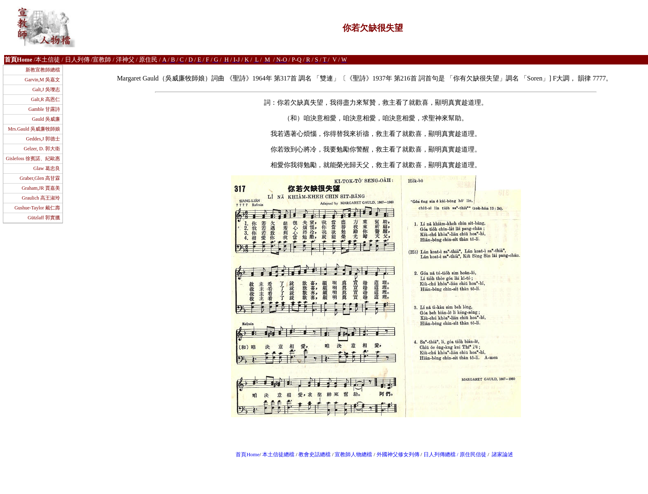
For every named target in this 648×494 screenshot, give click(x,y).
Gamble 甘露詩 (44, 109)
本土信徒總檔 (279, 454)
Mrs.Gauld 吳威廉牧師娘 (34, 129)
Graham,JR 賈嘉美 (41, 188)
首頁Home (247, 454)
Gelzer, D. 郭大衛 (42, 149)
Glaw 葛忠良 (46, 168)
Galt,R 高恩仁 (45, 99)
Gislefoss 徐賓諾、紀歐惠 (33, 158)
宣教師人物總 (351, 454)
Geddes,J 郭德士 (43, 139)
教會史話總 (312, 454)
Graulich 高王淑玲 (41, 198)
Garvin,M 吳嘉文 (42, 80)
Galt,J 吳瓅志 (46, 89)
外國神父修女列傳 (398, 454)
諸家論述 (502, 454)
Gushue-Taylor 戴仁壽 (37, 208)
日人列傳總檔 (440, 454)
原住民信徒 (473, 454)
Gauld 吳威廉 (46, 119)
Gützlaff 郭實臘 (44, 218)
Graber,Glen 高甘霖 (40, 178)
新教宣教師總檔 (42, 70)
